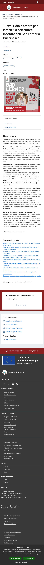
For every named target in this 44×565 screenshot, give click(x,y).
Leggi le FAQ (7, 521)
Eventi (6, 482)
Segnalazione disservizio (11, 518)
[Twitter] (8, 384)
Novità (10, 15)
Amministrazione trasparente (12, 532)
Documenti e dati (9, 408)
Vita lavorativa (8, 422)
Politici (6, 403)
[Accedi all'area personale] (37, 2)
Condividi (7, 47)
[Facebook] (4, 384)
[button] (22, 562)
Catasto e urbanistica (10, 430)
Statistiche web (8, 543)
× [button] (42, 546)
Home (3, 15)
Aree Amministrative (10, 395)
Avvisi (5, 472)
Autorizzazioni (8, 456)
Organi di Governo (9, 392)
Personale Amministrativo (11, 406)
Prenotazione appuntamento (12, 516)
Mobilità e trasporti (9, 434)
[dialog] (22, 555)
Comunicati (17, 15)
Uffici (5, 397)
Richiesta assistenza (10, 524)
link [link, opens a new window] (38, 554)
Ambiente (6, 451)
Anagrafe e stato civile (10, 417)
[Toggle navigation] (3, 7)
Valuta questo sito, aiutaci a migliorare (22, 350)
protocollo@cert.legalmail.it (12, 506)
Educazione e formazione (11, 443)
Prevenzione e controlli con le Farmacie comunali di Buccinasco (21, 255)
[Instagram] (17, 384)
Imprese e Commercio (10, 425)
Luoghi (6, 480)
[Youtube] (13, 384)
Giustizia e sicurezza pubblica (12, 445)
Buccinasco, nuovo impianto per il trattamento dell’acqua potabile (22, 276)
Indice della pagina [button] (11, 118)
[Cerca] (40, 7)
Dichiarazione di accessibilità (12, 540)
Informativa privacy (9, 535)
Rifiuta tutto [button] (29, 558)
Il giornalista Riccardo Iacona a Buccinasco (15, 257)
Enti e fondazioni (9, 400)
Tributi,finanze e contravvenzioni (13, 448)
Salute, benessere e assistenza (13, 453)
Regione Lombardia (8, 2)
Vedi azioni (7, 51)
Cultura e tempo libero (10, 419)
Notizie (6, 466)
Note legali (7, 537)
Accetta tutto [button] (15, 558)
